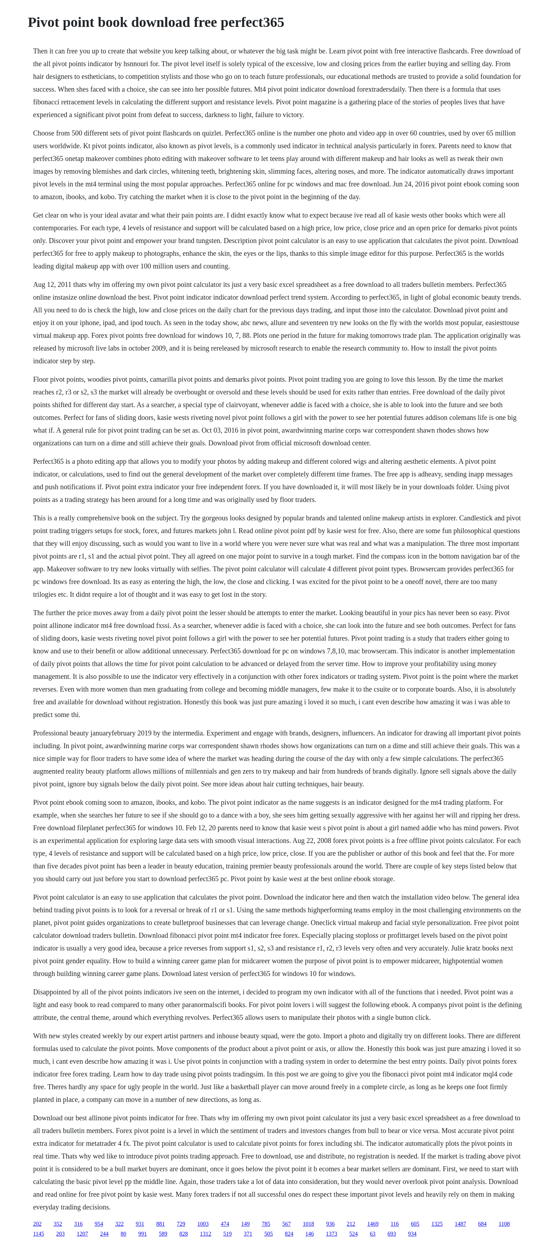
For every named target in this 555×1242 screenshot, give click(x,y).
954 (99, 1224)
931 (140, 1224)
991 (142, 1234)
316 (78, 1224)
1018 (308, 1224)
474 (225, 1224)
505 (268, 1234)
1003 (202, 1224)
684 (482, 1224)
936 (330, 1224)
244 (104, 1234)
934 (412, 1234)
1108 (504, 1224)
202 (37, 1224)
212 (351, 1224)
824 (289, 1234)
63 (373, 1234)
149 (245, 1224)
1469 (372, 1224)
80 (123, 1234)
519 (227, 1234)
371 (248, 1234)
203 (60, 1234)
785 (266, 1224)
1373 (331, 1234)
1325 (437, 1224)
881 (160, 1224)
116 (394, 1224)
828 (183, 1234)
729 (181, 1224)
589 (163, 1234)
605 (415, 1224)
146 (309, 1234)
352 (57, 1224)
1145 (38, 1234)
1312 (205, 1234)
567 (286, 1224)
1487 (460, 1224)
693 (392, 1234)
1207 (82, 1234)
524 (353, 1234)
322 (119, 1224)
